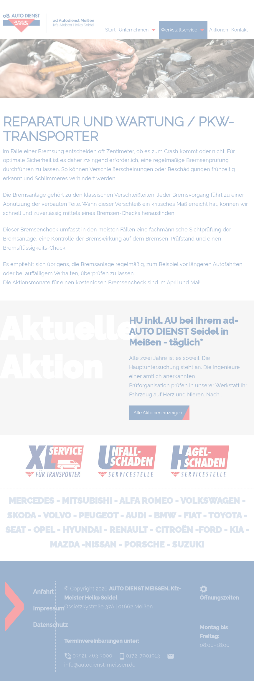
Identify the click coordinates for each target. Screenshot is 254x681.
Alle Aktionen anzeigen (157, 412)
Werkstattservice (179, 30)
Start (110, 30)
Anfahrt (43, 591)
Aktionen (218, 30)
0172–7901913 (149, 6)
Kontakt (239, 30)
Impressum (49, 608)
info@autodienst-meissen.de (215, 6)
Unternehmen (134, 30)
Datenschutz (50, 624)
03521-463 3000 (88, 655)
